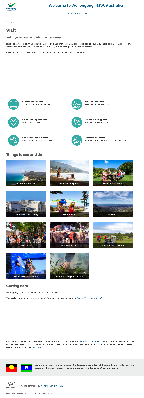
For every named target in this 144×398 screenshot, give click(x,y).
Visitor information (25, 183)
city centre (37, 347)
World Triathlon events (26, 276)
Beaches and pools (69, 183)
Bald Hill (31, 344)
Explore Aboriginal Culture (69, 276)
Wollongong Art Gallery (26, 214)
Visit (70, 13)
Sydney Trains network (88, 298)
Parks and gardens (112, 183)
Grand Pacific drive (87, 341)
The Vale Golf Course (113, 245)
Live (85, 13)
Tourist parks (69, 214)
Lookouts (113, 214)
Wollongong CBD (69, 245)
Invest (78, 13)
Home (8, 22)
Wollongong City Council (51, 386)
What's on (26, 245)
